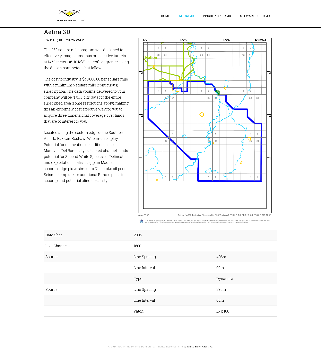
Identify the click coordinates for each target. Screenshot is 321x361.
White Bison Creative (199, 346)
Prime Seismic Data (76, 15)
